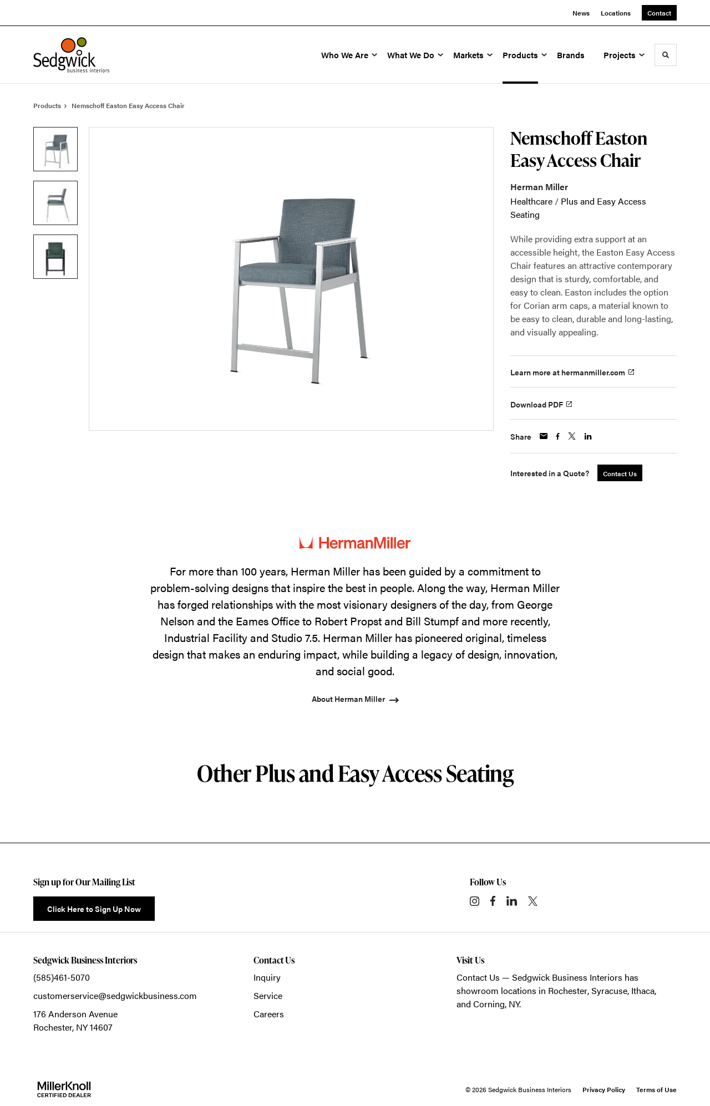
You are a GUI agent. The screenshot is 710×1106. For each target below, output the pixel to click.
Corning (489, 1003)
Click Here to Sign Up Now (94, 908)
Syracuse (609, 990)
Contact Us (478, 977)
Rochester (567, 990)
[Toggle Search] (666, 55)
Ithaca (643, 990)
